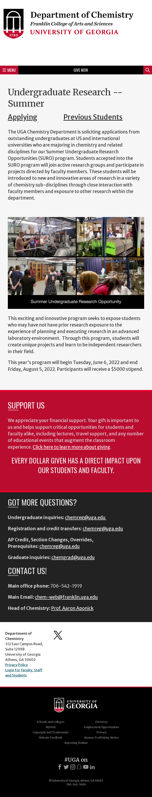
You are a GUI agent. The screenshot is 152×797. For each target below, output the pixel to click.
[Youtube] (85, 767)
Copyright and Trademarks (51, 732)
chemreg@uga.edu (85, 517)
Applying (22, 117)
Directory (101, 721)
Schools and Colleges (50, 721)
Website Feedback (50, 737)
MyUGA (51, 727)
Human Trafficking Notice (101, 737)
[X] (66, 767)
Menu (9, 70)
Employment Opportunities (101, 727)
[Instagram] (72, 767)
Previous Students (93, 117)
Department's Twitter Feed (58, 635)
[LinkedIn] (92, 767)
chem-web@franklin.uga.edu (66, 597)
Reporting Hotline (76, 742)
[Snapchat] (79, 767)
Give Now (81, 70)
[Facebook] (59, 767)
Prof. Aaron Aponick (72, 608)
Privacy (101, 732)
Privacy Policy (16, 665)
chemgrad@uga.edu (73, 557)
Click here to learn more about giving (71, 447)
